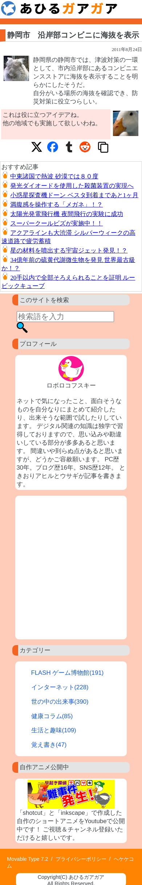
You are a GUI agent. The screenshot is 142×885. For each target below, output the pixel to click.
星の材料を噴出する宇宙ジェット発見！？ (68, 250)
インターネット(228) (60, 687)
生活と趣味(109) (53, 730)
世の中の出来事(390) (60, 701)
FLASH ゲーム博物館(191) (67, 672)
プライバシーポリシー (81, 859)
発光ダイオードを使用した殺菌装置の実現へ (72, 185)
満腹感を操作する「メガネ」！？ (56, 204)
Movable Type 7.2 (27, 859)
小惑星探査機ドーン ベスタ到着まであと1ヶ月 (74, 195)
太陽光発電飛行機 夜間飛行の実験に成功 (66, 214)
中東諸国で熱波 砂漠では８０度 (54, 176)
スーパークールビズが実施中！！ (56, 223)
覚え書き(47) (49, 744)
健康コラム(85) (52, 716)
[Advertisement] (71, 567)
